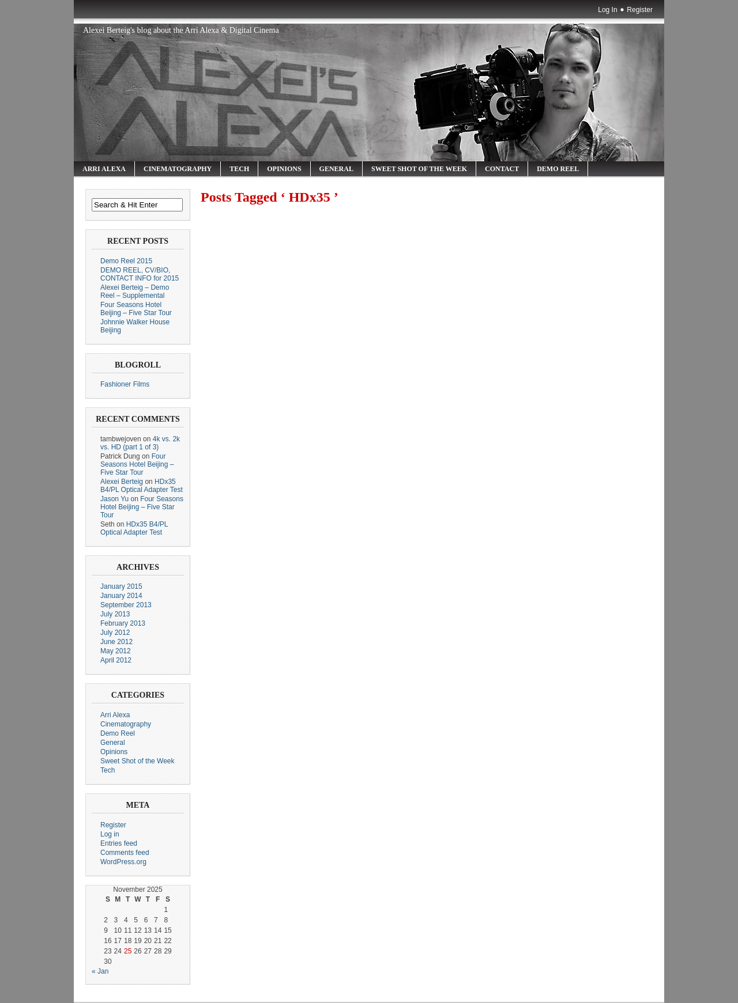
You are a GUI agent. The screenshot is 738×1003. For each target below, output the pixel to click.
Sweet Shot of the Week (419, 169)
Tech (239, 169)
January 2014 (121, 596)
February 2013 (122, 623)
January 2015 (121, 586)
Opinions (284, 169)
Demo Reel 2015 (126, 261)
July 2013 (115, 614)
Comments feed (124, 853)
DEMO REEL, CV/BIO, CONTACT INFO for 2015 (139, 274)
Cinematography (178, 169)
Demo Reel (558, 169)
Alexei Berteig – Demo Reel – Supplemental (134, 291)
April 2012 (115, 660)
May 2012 (115, 651)
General (336, 169)
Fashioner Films (124, 384)
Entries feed (118, 843)
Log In (607, 10)
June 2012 (116, 642)
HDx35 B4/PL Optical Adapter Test (141, 486)
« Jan (100, 971)
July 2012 (115, 633)
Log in (109, 834)
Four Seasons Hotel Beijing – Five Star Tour (136, 309)
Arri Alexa (104, 169)
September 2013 (126, 605)
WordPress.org (123, 862)
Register (640, 10)
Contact (502, 169)
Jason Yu (114, 499)
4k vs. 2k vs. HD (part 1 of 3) (140, 443)
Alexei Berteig (121, 482)
